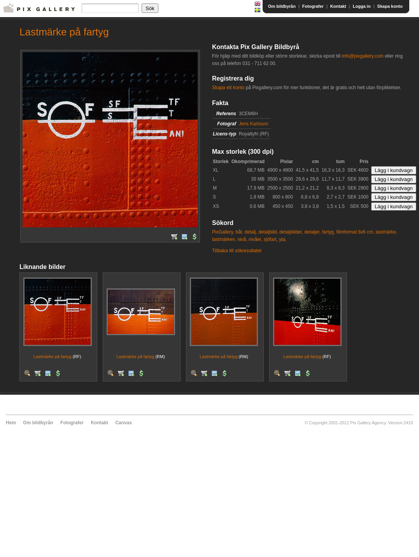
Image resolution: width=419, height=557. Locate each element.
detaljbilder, (291, 232)
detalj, (251, 232)
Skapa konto (390, 6)
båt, (239, 232)
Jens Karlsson (253, 124)
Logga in (362, 6)
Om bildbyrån (282, 6)
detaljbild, (268, 232)
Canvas (123, 422)
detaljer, (312, 232)
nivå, (242, 239)
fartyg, (328, 232)
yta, (282, 239)
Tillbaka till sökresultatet (236, 250)
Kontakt (338, 6)
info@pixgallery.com (362, 56)
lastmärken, (224, 239)
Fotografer (313, 6)
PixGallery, (223, 232)
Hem (11, 422)
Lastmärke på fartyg (52, 356)
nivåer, (255, 239)
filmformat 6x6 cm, (355, 232)
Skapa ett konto (228, 87)
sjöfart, (271, 239)
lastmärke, (386, 232)
